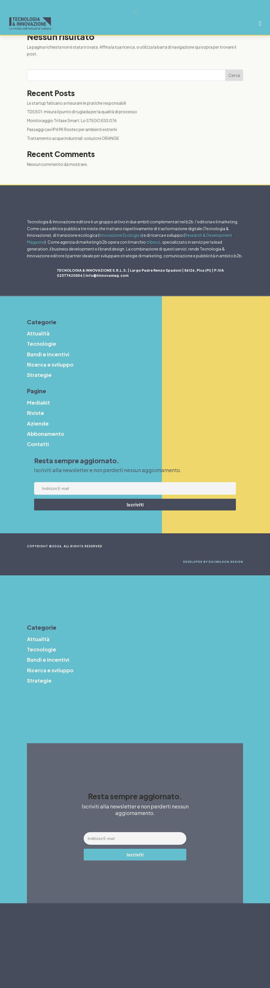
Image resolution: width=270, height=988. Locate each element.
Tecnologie (44, 838)
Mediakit (30, 914)
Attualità (39, 824)
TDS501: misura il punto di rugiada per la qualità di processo (82, 131)
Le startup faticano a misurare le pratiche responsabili (76, 123)
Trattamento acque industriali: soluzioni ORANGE (73, 158)
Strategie (40, 880)
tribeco (153, 262)
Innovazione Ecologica (120, 255)
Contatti (113, 914)
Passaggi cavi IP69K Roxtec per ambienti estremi (72, 149)
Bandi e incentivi (56, 852)
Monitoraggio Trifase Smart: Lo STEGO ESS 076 (72, 140)
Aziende (64, 914)
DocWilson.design (226, 582)
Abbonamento (89, 914)
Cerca (234, 95)
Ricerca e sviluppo (50, 384)
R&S (29, 866)
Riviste (47, 914)
